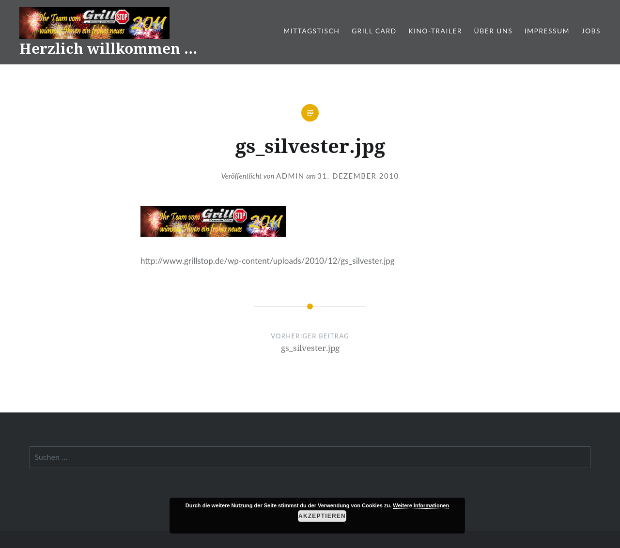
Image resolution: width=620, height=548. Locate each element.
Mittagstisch (311, 31)
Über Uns (493, 31)
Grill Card (374, 31)
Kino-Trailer (435, 31)
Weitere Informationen (421, 505)
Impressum (547, 31)
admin (290, 175)
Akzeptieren (322, 516)
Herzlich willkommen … (108, 48)
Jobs (591, 31)
